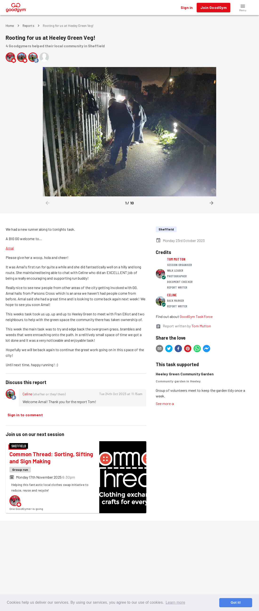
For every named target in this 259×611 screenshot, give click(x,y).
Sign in (187, 7)
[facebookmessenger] (206, 349)
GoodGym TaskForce (196, 316)
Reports (28, 26)
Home (10, 26)
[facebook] (178, 349)
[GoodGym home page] (16, 7)
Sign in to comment (25, 415)
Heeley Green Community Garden (185, 374)
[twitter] (169, 349)
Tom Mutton (176, 259)
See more (165, 403)
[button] (242, 7)
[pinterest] (187, 349)
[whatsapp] (197, 349)
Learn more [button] (175, 602)
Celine (27, 394)
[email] (159, 349)
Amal (10, 248)
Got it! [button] (236, 602)
